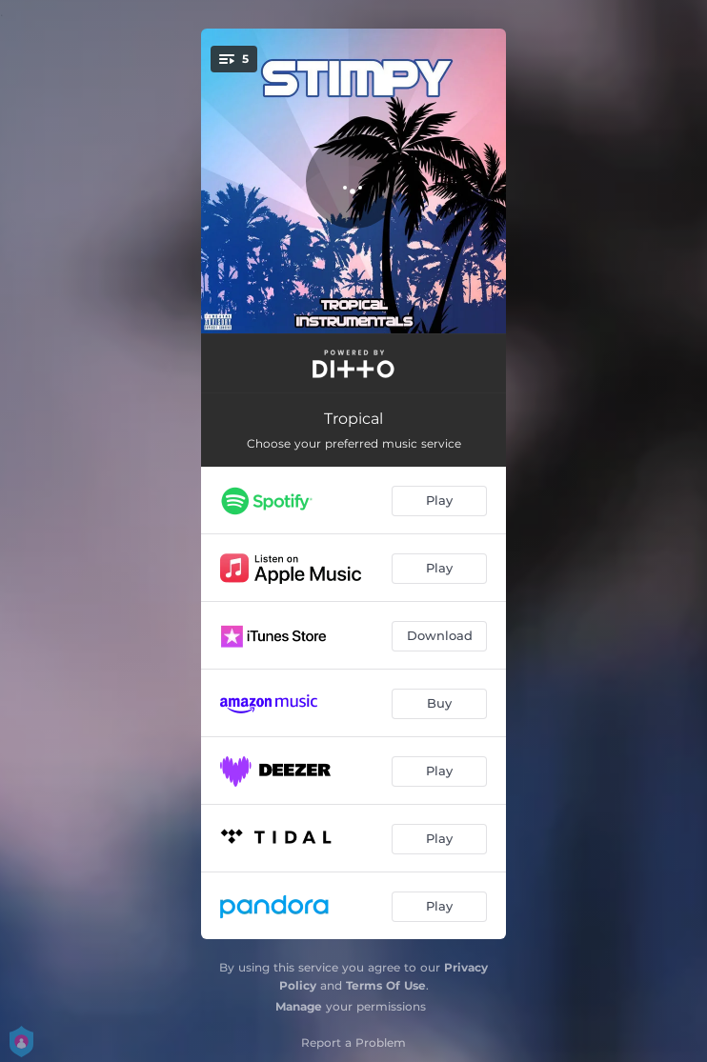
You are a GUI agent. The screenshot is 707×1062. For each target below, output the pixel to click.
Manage (298, 1006)
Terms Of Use (386, 985)
